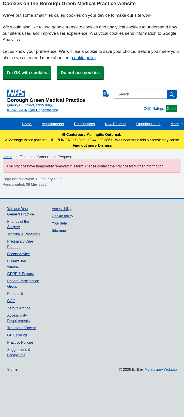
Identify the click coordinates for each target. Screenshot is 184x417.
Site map (59, 230)
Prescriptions (84, 124)
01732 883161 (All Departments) (32, 109)
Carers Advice (18, 254)
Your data (59, 223)
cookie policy (84, 58)
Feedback (15, 293)
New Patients (115, 124)
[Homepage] (54, 96)
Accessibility (61, 209)
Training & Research (23, 234)
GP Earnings (17, 335)
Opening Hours (148, 124)
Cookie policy (62, 216)
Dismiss (105, 145)
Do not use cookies (80, 72)
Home (27, 124)
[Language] (106, 94)
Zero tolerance (18, 308)
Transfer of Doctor (21, 328)
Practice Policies (20, 342)
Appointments (53, 124)
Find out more (85, 145)
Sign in (12, 369)
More (177, 124)
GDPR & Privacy (20, 274)
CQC (11, 301)
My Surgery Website (161, 369)
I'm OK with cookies (27, 72)
